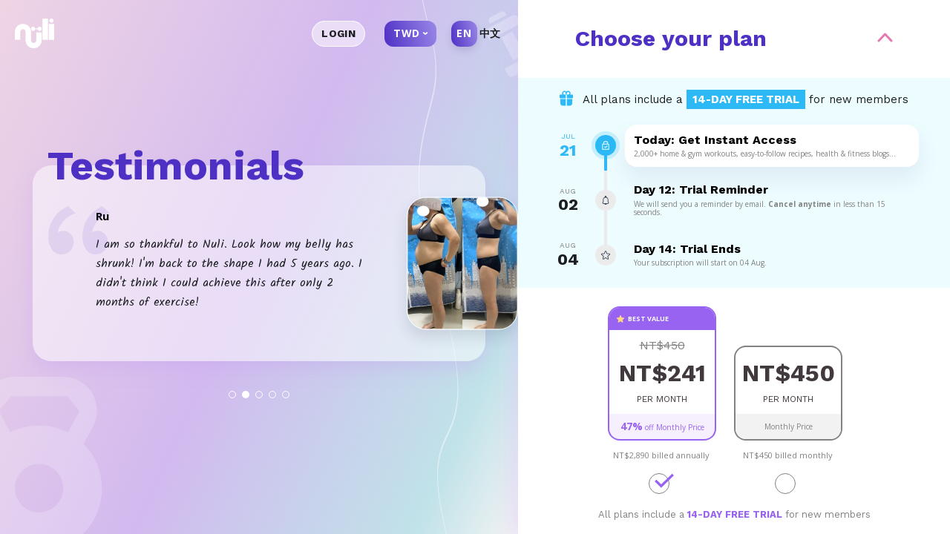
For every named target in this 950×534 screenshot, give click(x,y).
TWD (406, 33)
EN (463, 33)
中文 (490, 33)
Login (338, 33)
